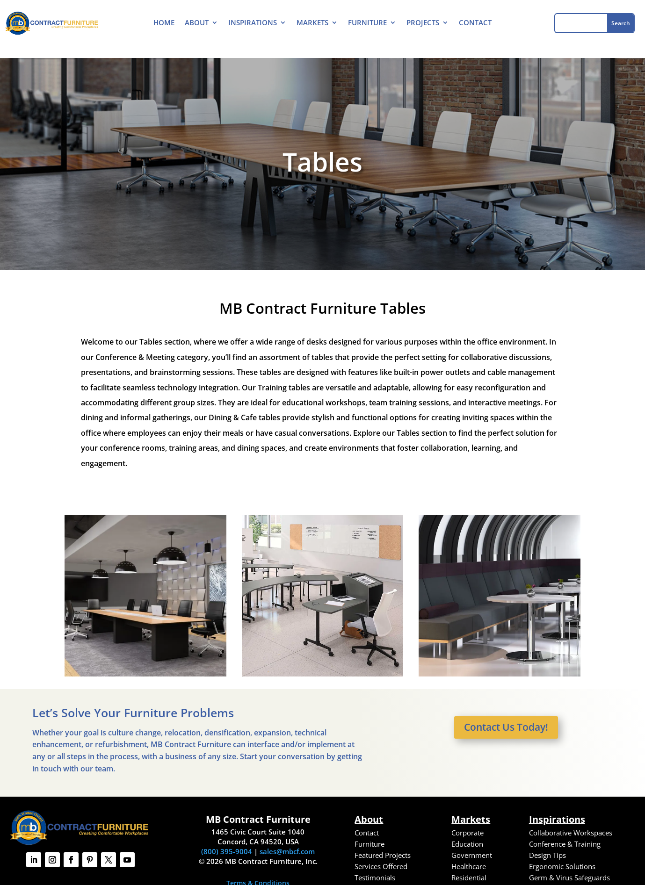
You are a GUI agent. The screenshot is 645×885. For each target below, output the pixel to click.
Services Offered (381, 866)
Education (467, 844)
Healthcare (468, 866)
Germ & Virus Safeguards (569, 877)
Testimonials (375, 877)
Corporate (467, 832)
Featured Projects (383, 855)
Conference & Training (565, 844)
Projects (422, 23)
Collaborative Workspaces (570, 832)
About (197, 23)
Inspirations (252, 23)
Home (163, 23)
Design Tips (547, 855)
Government (471, 855)
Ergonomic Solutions (562, 866)
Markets (312, 23)
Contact (475, 23)
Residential (468, 877)
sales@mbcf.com (287, 851)
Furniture (367, 23)
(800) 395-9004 (226, 851)
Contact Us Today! (506, 727)
